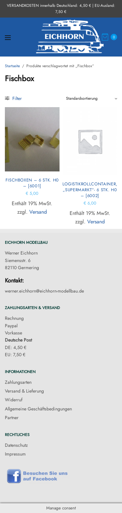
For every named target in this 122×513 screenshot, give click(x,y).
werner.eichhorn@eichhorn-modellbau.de (44, 291)
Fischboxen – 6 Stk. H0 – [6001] (32, 183)
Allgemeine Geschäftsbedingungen (38, 409)
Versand (38, 212)
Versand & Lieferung (24, 391)
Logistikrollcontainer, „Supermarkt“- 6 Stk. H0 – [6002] (89, 190)
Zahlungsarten (18, 382)
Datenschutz (16, 445)
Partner (12, 417)
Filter (13, 98)
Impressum (15, 454)
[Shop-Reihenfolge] (91, 98)
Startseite (12, 66)
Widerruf (13, 399)
